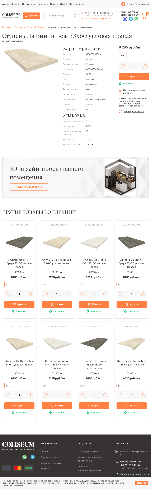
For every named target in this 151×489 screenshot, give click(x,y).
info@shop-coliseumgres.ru (97, 18)
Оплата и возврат (50, 457)
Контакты (79, 4)
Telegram (131, 19)
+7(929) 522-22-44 (129, 15)
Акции (5, 4)
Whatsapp (136, 19)
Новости (45, 468)
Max (125, 19)
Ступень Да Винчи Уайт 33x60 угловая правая (57, 364)
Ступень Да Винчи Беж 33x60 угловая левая (56, 261)
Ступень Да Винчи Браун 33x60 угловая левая (19, 263)
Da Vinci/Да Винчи (35, 27)
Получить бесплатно (29, 186)
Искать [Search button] (75, 15)
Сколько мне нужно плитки (134, 91)
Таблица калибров (134, 111)
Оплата (54, 4)
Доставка (42, 4)
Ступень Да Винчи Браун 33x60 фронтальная (94, 364)
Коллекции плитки (87, 451)
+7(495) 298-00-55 (128, 12)
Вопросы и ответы (51, 463)
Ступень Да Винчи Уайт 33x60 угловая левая (94, 263)
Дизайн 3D (66, 4)
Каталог (15, 4)
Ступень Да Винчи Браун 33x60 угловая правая (132, 263)
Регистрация (142, 4)
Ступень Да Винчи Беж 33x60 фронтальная (131, 362)
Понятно (141, 483)
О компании (28, 4)
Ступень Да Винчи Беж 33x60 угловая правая (19, 362)
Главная (6, 27)
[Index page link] (11, 15)
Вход (129, 4)
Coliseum (18, 27)
